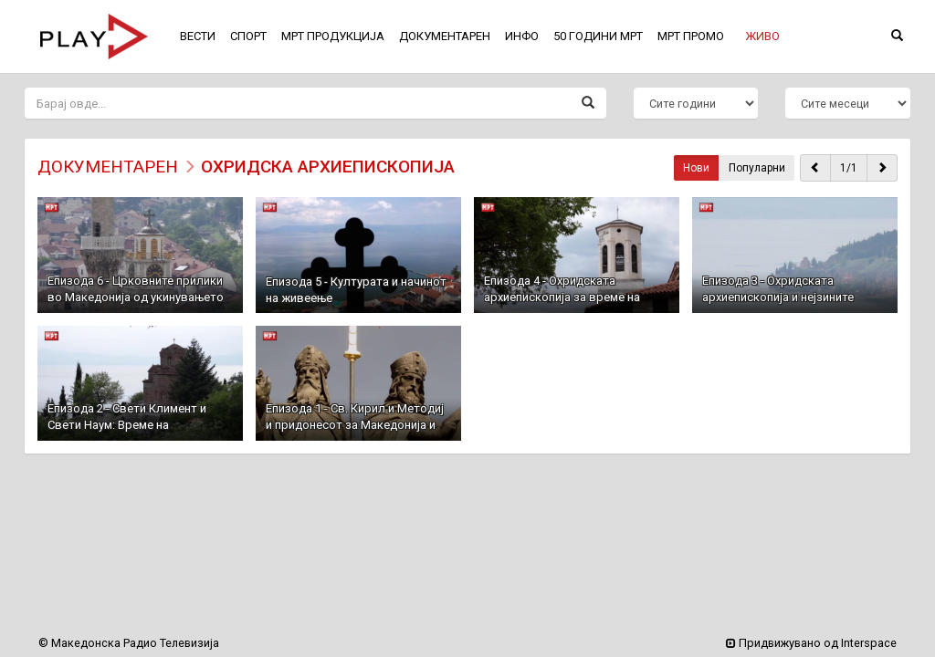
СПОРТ (248, 36)
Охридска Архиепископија (328, 166)
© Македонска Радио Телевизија (128, 643)
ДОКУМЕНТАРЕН (107, 166)
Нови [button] (696, 168)
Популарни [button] (757, 168)
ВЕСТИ (197, 36)
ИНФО (522, 36)
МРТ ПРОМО (690, 36)
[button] (762, 36)
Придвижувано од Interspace (811, 643)
